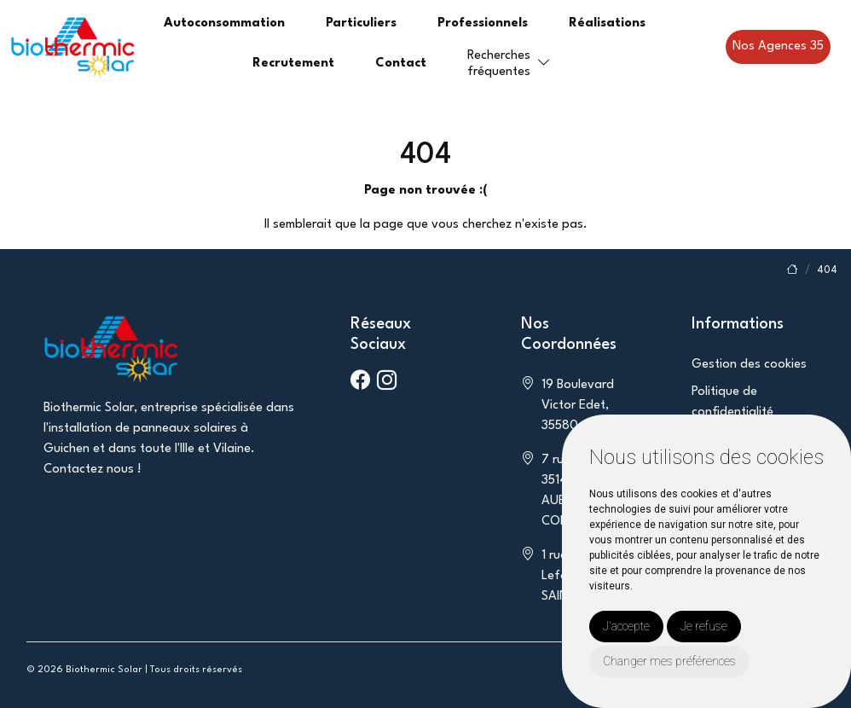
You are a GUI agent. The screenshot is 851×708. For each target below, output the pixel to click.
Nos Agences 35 (778, 46)
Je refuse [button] (703, 626)
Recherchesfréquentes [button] (498, 63)
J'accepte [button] (626, 626)
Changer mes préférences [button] (669, 661)
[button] (544, 64)
